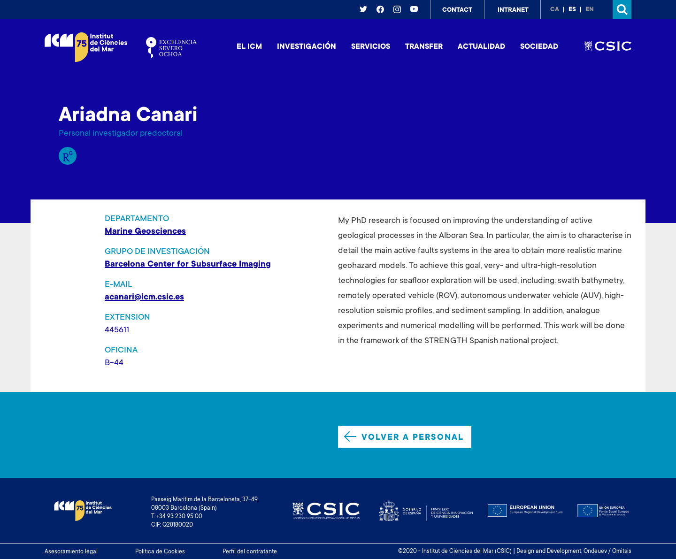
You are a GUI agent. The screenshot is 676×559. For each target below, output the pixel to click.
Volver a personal (404, 437)
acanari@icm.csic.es (144, 297)
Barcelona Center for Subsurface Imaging (188, 264)
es (572, 10)
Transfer (424, 47)
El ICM (249, 47)
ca (554, 10)
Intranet (513, 10)
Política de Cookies (160, 552)
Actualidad (481, 47)
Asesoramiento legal (71, 552)
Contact (457, 10)
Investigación (306, 47)
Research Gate (68, 156)
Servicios (370, 47)
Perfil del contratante (250, 552)
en (589, 10)
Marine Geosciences (145, 232)
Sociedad (539, 47)
